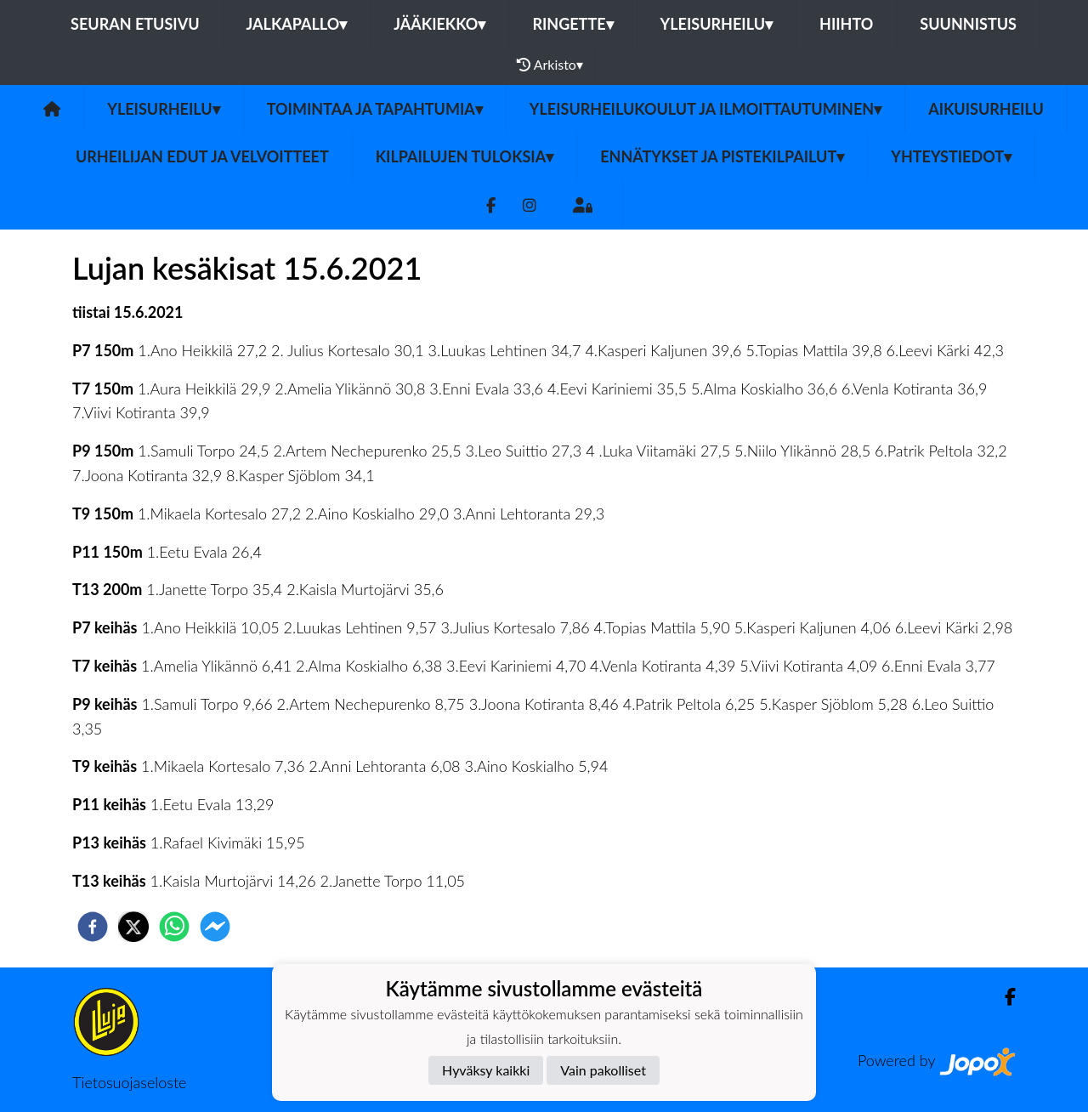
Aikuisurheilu (986, 108)
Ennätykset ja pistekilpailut (722, 156)
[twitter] (133, 926)
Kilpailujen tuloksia (464, 156)
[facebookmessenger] (215, 926)
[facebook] (92, 926)
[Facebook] (491, 205)
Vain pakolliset (603, 1070)
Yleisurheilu (716, 23)
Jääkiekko (439, 23)
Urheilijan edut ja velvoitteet (202, 156)
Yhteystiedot (951, 156)
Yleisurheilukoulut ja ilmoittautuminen (705, 108)
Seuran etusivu (135, 23)
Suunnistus (968, 23)
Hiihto (846, 23)
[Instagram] (529, 205)
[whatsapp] (174, 926)
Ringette (572, 23)
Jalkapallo (297, 23)
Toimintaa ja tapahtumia (375, 108)
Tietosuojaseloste (129, 1082)
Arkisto (550, 64)
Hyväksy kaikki (486, 1070)
